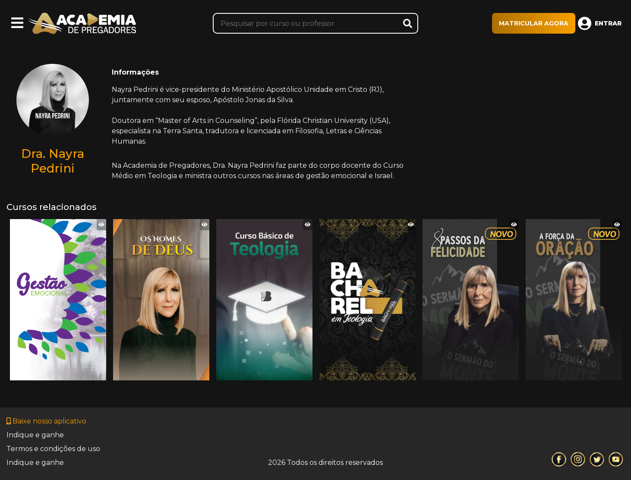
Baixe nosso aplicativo (46, 421)
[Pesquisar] (316, 23)
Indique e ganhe (35, 435)
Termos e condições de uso (53, 449)
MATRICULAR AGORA (533, 23)
